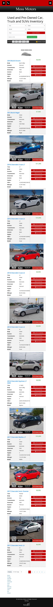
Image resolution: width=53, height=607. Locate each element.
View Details (38, 75)
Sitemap (27, 601)
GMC (8, 590)
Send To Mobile (38, 72)
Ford (8, 583)
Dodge (9, 577)
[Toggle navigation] (50, 3)
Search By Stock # (32, 37)
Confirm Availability (38, 66)
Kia (8, 591)
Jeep (8, 585)
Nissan (9, 593)
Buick (8, 575)
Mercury (9, 586)
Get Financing (38, 69)
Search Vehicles (36, 33)
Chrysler (9, 588)
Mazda (9, 580)
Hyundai (9, 578)
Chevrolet (9, 581)
